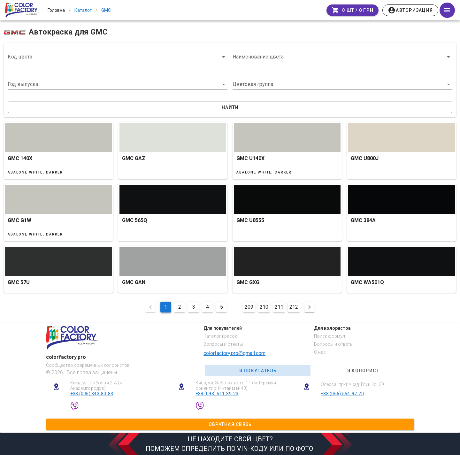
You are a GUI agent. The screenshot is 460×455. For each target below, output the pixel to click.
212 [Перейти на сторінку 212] (293, 307)
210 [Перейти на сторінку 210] (264, 307)
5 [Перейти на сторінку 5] (221, 307)
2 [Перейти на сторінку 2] (179, 307)
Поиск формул (329, 336)
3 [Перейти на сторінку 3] (193, 307)
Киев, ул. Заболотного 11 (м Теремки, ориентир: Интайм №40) (236, 385)
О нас (320, 352)
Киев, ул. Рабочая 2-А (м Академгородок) (96, 385)
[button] (117, 84)
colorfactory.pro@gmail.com (234, 353)
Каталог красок (220, 336)
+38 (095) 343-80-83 (91, 393)
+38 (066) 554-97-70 (342, 393)
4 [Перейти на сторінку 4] (207, 307)
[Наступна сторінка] (309, 307)
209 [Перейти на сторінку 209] (249, 307)
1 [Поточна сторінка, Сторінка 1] (165, 307)
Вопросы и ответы (223, 344)
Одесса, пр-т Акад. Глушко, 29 (352, 384)
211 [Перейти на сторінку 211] (279, 307)
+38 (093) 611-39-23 (217, 393)
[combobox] (117, 57)
